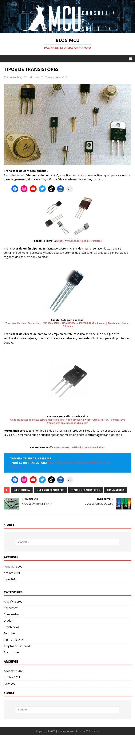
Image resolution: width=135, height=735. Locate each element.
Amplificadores (13, 601)
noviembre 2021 (14, 566)
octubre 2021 (12, 573)
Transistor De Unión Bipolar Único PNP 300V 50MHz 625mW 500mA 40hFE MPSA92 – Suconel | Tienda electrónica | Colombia (67, 325)
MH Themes (92, 731)
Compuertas (11, 614)
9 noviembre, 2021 (17, 77)
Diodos (8, 620)
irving (36, 77)
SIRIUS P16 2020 (14, 640)
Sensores (9, 633)
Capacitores (11, 608)
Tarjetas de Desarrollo (18, 646)
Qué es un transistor (50, 490)
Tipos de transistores (85, 490)
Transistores (52, 77)
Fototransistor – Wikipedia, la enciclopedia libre (79, 447)
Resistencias (11, 627)
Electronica (22, 490)
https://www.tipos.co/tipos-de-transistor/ (79, 240)
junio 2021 (10, 579)
